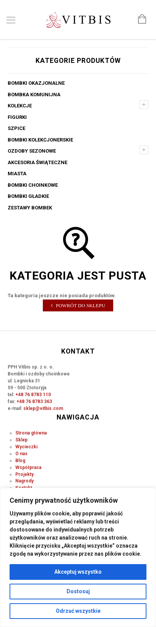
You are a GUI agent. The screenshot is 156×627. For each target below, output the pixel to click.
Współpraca (28, 467)
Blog (20, 460)
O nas (21, 453)
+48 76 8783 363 (34, 401)
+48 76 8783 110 (33, 394)
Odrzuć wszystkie (78, 611)
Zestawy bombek (30, 208)
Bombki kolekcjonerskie (40, 140)
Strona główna (31, 433)
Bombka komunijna (34, 94)
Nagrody (24, 481)
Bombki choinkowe (33, 185)
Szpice (16, 128)
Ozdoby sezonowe (32, 151)
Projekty (24, 474)
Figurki (17, 117)
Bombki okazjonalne (36, 83)
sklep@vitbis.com (43, 408)
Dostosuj (78, 591)
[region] (78, 557)
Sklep (21, 440)
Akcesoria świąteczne (37, 162)
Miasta (17, 173)
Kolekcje (20, 106)
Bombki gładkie (28, 196)
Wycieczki (26, 446)
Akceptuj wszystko (78, 572)
